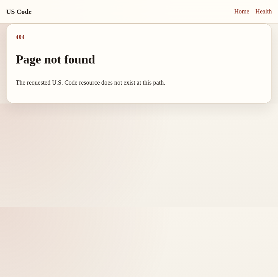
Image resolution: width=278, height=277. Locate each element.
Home (241, 11)
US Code (19, 11)
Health (263, 11)
